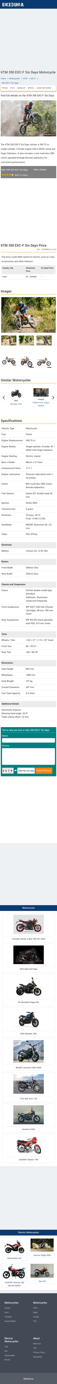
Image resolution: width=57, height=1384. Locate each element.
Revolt (7, 1359)
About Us (37, 1343)
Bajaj (35, 1312)
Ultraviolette (10, 1355)
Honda (36, 1316)
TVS (35, 1321)
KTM (35, 1308)
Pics (12, 88)
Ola (6, 1351)
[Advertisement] (28, 38)
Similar (21, 88)
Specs (31, 88)
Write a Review (39, 169)
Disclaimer (37, 1357)
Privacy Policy (39, 1352)
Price (5, 88)
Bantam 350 (16, 404)
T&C (35, 1348)
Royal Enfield (10, 1321)
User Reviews (43, 88)
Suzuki (7, 1308)
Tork (6, 1346)
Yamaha (8, 1316)
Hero (7, 1312)
